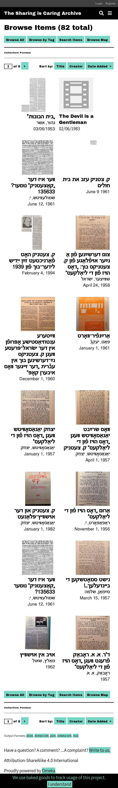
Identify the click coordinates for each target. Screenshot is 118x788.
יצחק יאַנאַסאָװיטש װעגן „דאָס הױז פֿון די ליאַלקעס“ (33, 436)
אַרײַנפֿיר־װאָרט (93, 336)
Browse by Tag (41, 40)
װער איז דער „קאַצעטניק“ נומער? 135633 (33, 186)
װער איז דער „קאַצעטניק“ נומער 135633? (34, 586)
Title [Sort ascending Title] (60, 66)
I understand (59, 784)
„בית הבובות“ (41, 117)
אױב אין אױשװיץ (37, 655)
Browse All (15, 40)
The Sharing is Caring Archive (42, 13)
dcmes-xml (42, 736)
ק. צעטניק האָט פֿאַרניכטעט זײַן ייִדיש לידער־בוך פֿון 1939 (32, 261)
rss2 (75, 736)
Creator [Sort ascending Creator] (76, 66)
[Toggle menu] (110, 13)
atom (29, 736)
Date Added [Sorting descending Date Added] (98, 66)
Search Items (70, 40)
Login (99, 3)
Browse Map (97, 40)
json (53, 736)
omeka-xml (64, 736)
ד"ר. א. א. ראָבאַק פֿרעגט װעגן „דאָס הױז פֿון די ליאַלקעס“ (86, 661)
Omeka (48, 771)
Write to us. (99, 750)
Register (111, 3)
